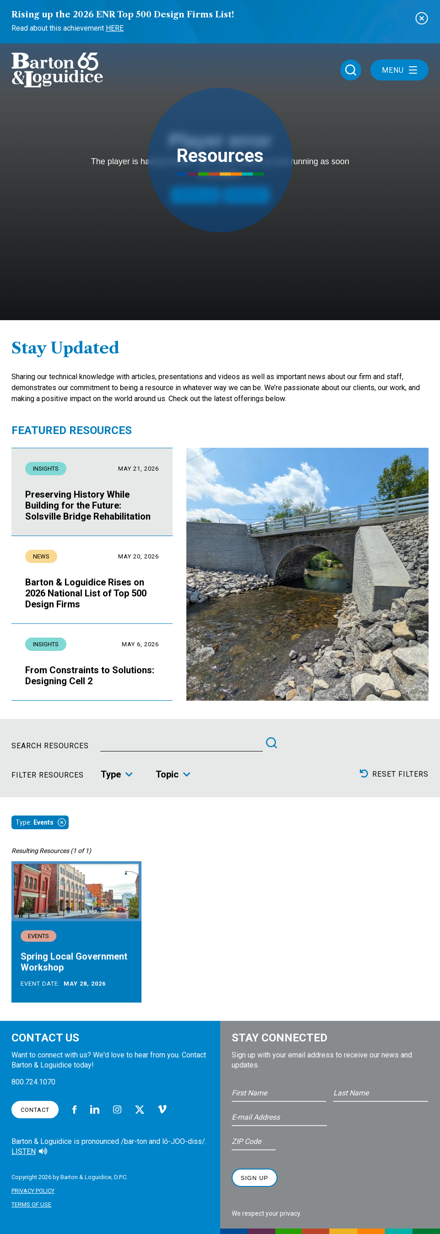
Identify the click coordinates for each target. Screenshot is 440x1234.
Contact (35, 1109)
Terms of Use (31, 1204)
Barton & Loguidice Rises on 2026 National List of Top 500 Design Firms (86, 593)
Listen (23, 1151)
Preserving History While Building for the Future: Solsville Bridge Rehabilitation (88, 505)
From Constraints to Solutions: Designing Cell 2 (89, 676)
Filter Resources (47, 775)
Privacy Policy (32, 1190)
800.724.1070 (33, 1082)
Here (115, 28)
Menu (399, 70)
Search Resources (50, 746)
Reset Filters (394, 774)
